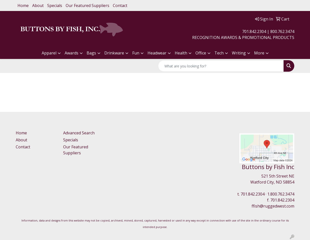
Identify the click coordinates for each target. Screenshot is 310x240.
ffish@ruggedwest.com (273, 206)
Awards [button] (71, 53)
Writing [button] (239, 53)
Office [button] (200, 53)
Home (23, 5)
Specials (54, 5)
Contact (120, 5)
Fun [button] (135, 53)
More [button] (259, 53)
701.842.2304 (253, 194)
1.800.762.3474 (280, 194)
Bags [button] (91, 53)
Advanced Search (79, 133)
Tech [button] (219, 53)
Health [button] (181, 53)
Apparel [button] (49, 53)
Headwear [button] (157, 53)
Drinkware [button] (114, 53)
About (38, 5)
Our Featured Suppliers (87, 5)
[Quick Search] (221, 66)
